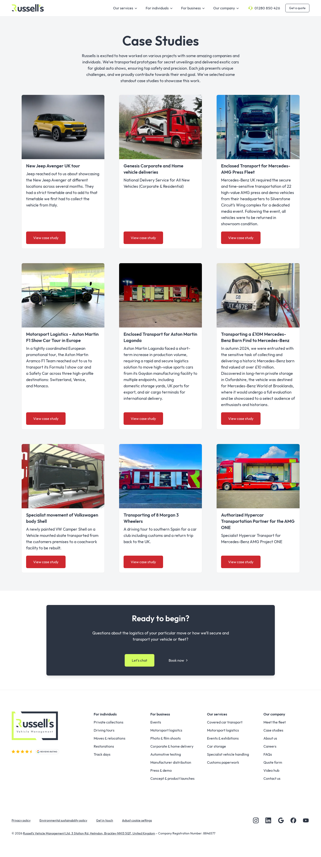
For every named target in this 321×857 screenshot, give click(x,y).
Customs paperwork (223, 762)
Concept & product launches (172, 778)
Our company (226, 8)
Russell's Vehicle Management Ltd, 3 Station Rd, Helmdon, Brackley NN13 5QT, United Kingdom (89, 833)
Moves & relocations (109, 738)
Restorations (104, 746)
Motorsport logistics (223, 730)
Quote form (272, 762)
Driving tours (104, 730)
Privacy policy (21, 820)
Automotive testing (165, 754)
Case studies (273, 730)
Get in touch (104, 820)
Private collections (108, 722)
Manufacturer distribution (170, 762)
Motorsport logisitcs (166, 730)
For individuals (160, 8)
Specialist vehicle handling (228, 754)
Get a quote (297, 8)
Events (155, 722)
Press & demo (161, 770)
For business (193, 8)
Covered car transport (224, 722)
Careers (269, 746)
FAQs (267, 754)
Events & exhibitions (223, 738)
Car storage (216, 746)
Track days (102, 754)
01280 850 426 (263, 8)
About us (270, 738)
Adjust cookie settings (137, 820)
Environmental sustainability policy (63, 820)
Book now (179, 660)
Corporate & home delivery (171, 746)
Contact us (271, 778)
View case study (45, 238)
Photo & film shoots (165, 738)
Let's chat (139, 660)
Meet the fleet (274, 722)
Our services (126, 8)
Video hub (271, 770)
